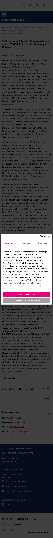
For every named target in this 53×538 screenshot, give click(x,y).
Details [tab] (26, 243)
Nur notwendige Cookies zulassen (26, 300)
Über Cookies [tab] (44, 243)
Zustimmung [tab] (9, 243)
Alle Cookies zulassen (26, 294)
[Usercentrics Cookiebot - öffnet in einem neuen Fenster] (39, 236)
